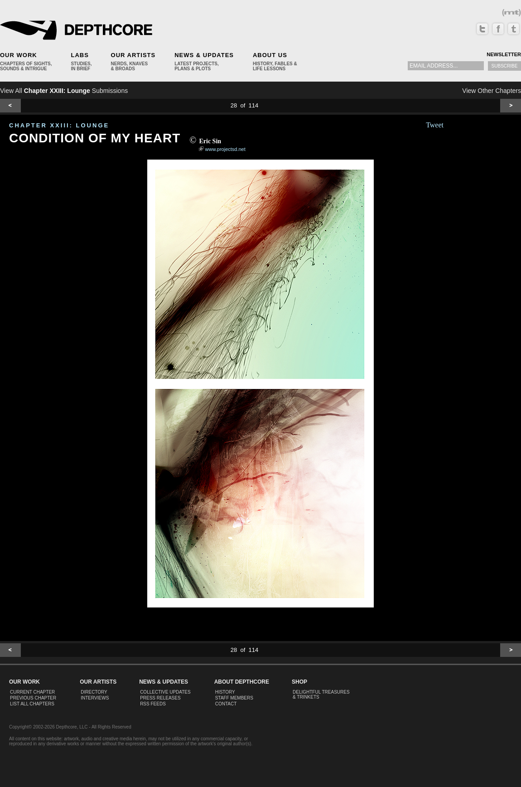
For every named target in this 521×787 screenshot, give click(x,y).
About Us (270, 55)
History (225, 692)
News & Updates (204, 55)
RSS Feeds (153, 703)
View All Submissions (64, 90)
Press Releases (160, 697)
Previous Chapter (33, 697)
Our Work (18, 55)
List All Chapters (32, 703)
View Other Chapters (491, 90)
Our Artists (133, 55)
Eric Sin (210, 141)
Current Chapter (32, 692)
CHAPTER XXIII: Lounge (59, 125)
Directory (94, 692)
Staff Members (234, 697)
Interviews (95, 697)
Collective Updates (165, 692)
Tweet (435, 125)
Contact (226, 703)
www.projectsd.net (225, 149)
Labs (79, 55)
